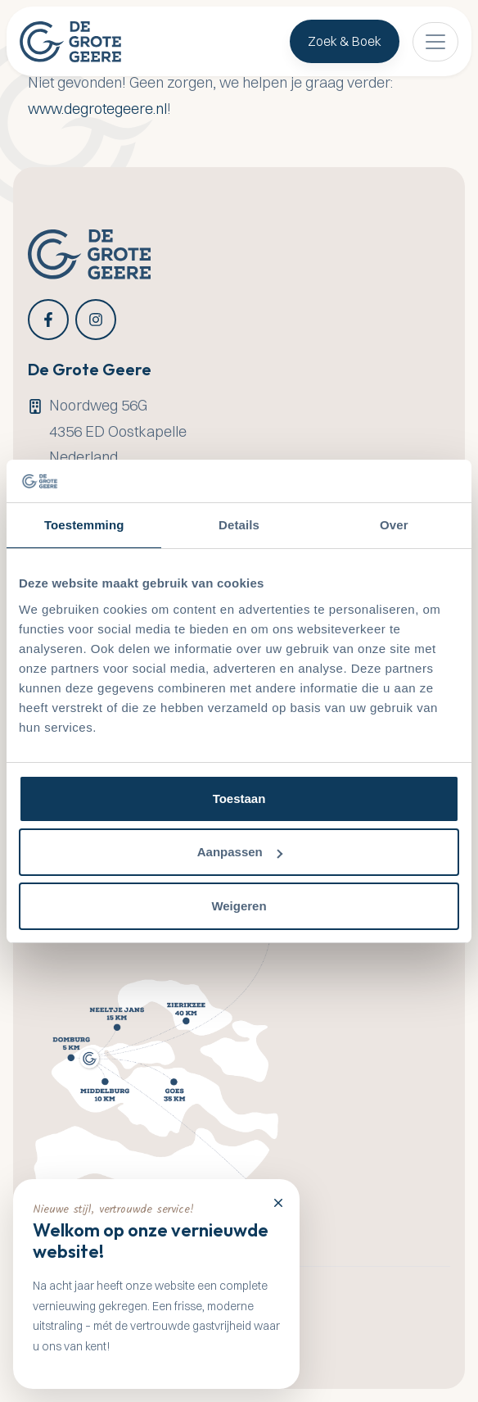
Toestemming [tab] (84, 525)
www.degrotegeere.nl (97, 108)
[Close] (278, 1201)
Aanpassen (239, 852)
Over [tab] (394, 525)
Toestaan (239, 798)
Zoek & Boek (344, 41)
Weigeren (238, 906)
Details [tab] (239, 525)
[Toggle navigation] (435, 41)
